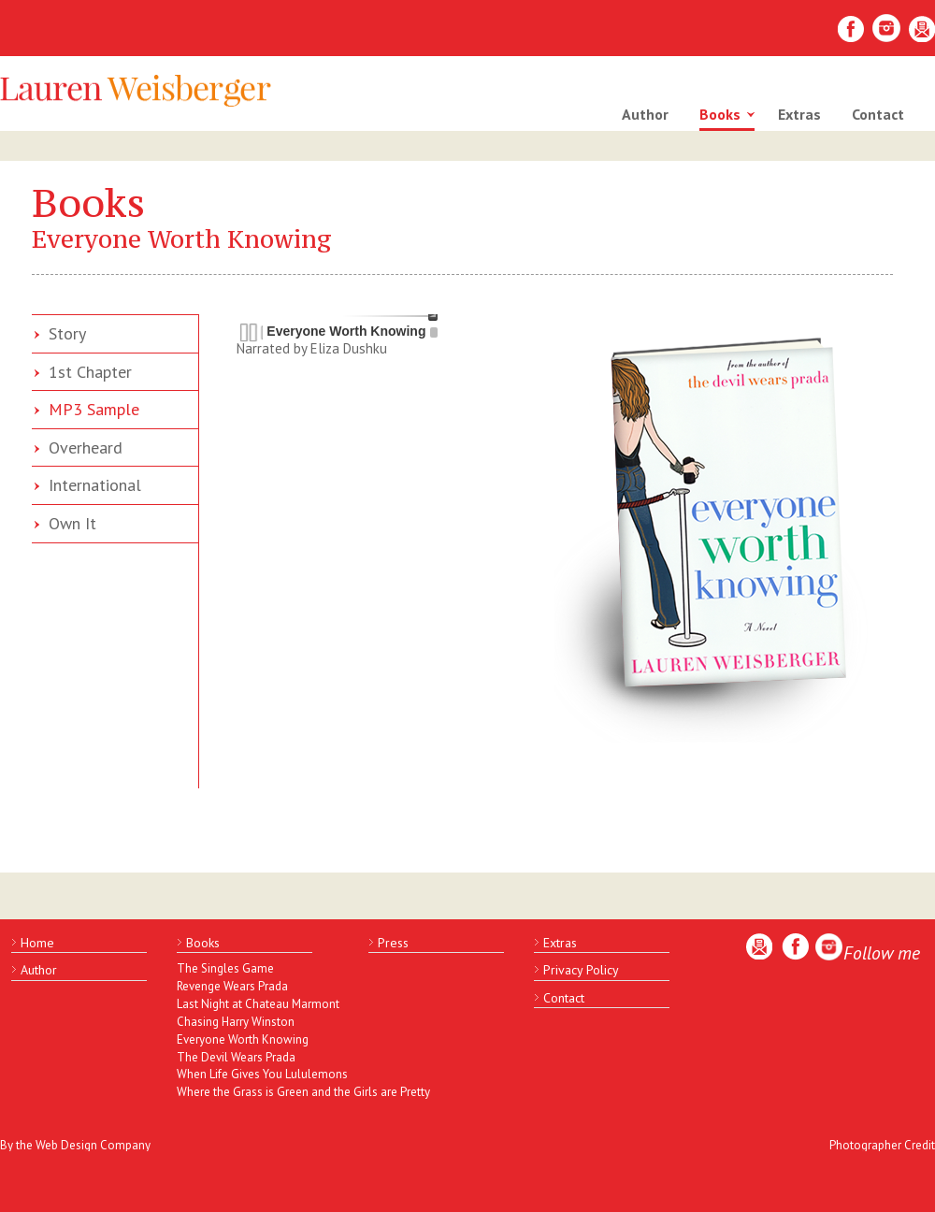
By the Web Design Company (75, 1145)
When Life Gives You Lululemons (256, 1074)
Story (67, 333)
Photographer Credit (882, 1145)
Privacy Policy (581, 969)
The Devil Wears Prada (236, 1057)
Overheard (85, 447)
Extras (799, 114)
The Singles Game (225, 968)
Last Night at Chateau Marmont (256, 1004)
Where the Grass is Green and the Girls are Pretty (256, 1092)
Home (37, 942)
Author (645, 114)
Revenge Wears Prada (232, 986)
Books (720, 114)
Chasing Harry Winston (236, 1022)
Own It (72, 523)
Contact (878, 114)
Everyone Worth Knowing (243, 1039)
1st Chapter (90, 371)
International (95, 485)
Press (393, 942)
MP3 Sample (94, 409)
